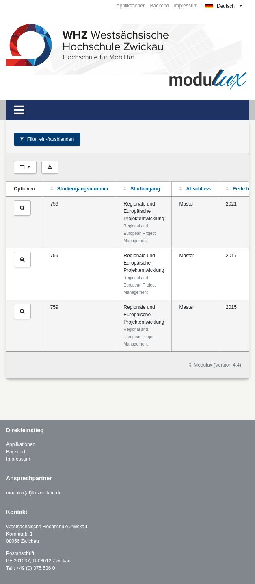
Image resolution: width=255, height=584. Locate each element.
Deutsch (220, 6)
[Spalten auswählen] (25, 167)
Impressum (185, 6)
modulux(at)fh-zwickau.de (34, 493)
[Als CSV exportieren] (49, 167)
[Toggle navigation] (19, 110)
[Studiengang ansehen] (22, 208)
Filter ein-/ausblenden (47, 139)
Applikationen (131, 6)
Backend (159, 6)
